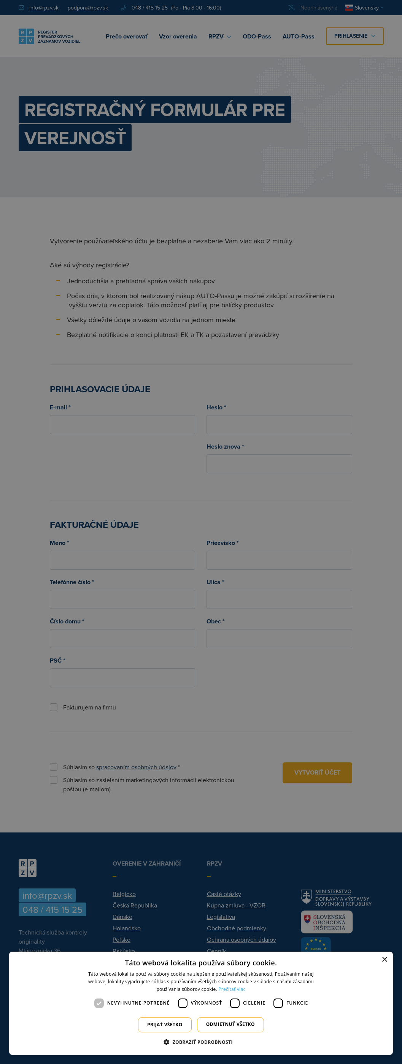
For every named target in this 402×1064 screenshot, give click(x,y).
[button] (201, 1042)
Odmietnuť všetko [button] (230, 1024)
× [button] (384, 960)
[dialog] (201, 1003)
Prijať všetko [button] (165, 1024)
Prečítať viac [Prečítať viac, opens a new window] (231, 989)
